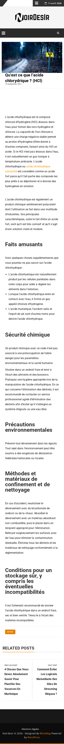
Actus (10, 632)
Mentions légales (30, 729)
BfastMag (45, 733)
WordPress (33, 737)
